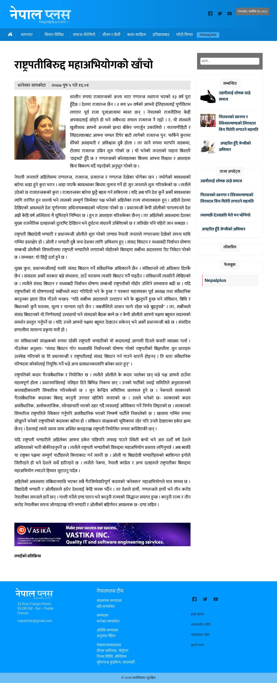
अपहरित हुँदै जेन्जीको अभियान (235, 146)
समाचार (27, 34)
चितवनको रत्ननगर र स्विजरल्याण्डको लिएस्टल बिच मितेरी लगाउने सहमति (238, 123)
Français (208, 35)
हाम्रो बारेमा (197, 614)
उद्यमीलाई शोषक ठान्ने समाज (234, 96)
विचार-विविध (54, 34)
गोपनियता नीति (200, 635)
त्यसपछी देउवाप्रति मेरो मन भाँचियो (225, 215)
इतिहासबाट (161, 34)
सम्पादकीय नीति (201, 625)
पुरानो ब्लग (197, 645)
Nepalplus (215, 280)
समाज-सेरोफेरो (84, 34)
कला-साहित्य (136, 34)
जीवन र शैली (111, 34)
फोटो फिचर (184, 34)
